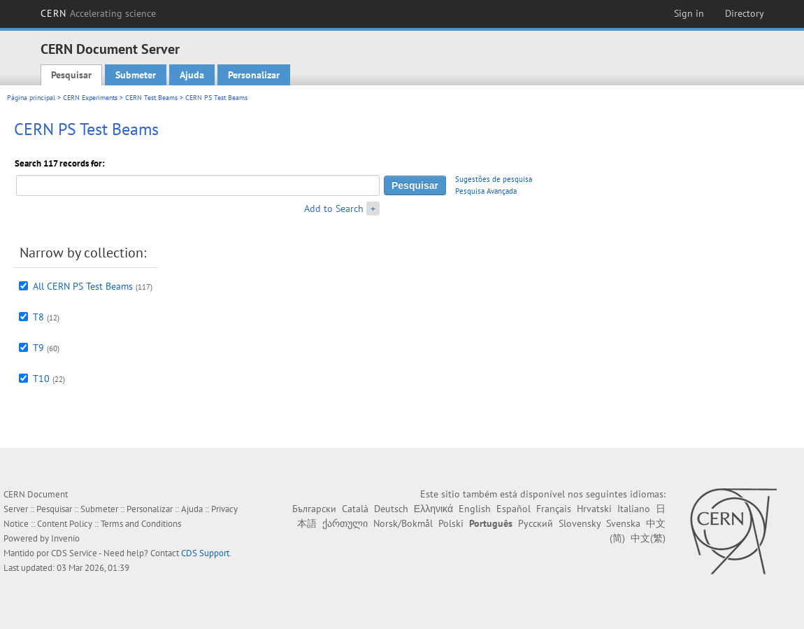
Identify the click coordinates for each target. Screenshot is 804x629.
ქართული (345, 523)
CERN (99, 13)
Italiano (633, 508)
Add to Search (334, 208)
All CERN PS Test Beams (83, 286)
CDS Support (205, 553)
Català (355, 508)
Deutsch (391, 508)
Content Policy (64, 524)
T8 (38, 317)
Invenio (65, 538)
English (475, 508)
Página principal (31, 97)
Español (513, 508)
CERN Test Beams (151, 97)
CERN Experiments (90, 97)
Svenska (623, 523)
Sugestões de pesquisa (493, 179)
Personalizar (254, 75)
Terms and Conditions (141, 524)
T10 (41, 378)
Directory (744, 13)
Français (553, 508)
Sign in (689, 13)
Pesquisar (71, 75)
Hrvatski (594, 508)
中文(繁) (648, 538)
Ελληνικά (433, 508)
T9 (38, 347)
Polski (451, 523)
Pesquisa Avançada (486, 191)
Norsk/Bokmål (403, 523)
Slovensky (580, 523)
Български (314, 508)
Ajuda (192, 75)
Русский (535, 523)
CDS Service (74, 553)
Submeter (135, 75)
